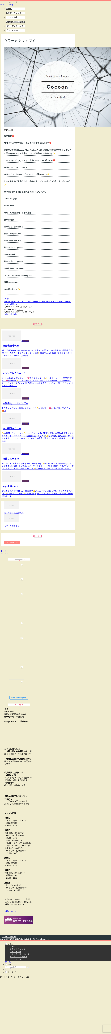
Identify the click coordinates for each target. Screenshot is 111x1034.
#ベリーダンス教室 (37, 302)
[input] (15, 967)
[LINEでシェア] (14, 309)
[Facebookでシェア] (8, 309)
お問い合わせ (10, 911)
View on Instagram (18, 698)
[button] (20, 309)
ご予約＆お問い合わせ (19, 954)
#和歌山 (13, 304)
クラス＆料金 (15, 952)
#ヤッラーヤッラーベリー (57, 302)
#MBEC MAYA (10, 302)
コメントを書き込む (12, 542)
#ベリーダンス (23, 302)
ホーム (13, 947)
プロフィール (15, 959)
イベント (8, 299)
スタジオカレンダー (18, 949)
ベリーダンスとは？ (18, 957)
